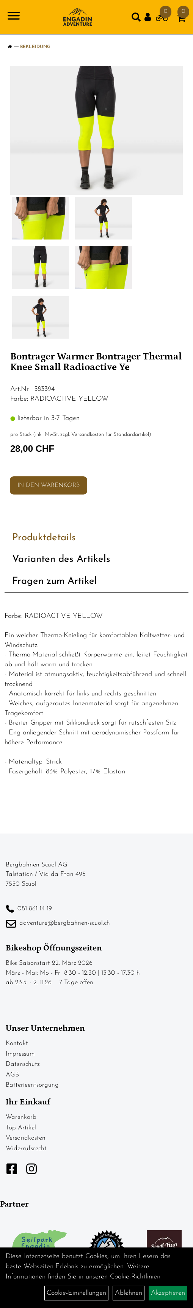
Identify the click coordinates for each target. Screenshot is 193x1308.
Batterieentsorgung (32, 1085)
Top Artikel (21, 1127)
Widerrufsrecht (26, 1148)
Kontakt (17, 1043)
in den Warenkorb (48, 485)
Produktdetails (44, 538)
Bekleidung (35, 47)
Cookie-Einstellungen (76, 1293)
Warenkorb (21, 1117)
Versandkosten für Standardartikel (110, 434)
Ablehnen (128, 1293)
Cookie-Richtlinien (135, 1276)
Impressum (20, 1054)
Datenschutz (23, 1064)
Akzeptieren (168, 1293)
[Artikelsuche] (136, 18)
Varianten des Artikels (61, 559)
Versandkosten (26, 1138)
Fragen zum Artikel (54, 581)
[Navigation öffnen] (14, 17)
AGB (12, 1075)
